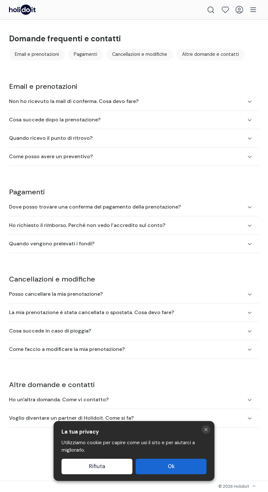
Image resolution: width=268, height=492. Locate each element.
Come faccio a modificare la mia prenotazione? (131, 349)
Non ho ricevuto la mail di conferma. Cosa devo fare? (131, 101)
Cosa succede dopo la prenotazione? (131, 119)
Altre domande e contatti (210, 54)
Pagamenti (85, 54)
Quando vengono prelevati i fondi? (131, 243)
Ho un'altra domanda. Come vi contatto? (131, 399)
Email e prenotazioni (37, 54)
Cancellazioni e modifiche (139, 54)
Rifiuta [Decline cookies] (97, 466)
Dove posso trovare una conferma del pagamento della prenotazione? (131, 206)
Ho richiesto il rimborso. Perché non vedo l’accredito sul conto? (131, 225)
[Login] (239, 9)
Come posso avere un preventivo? (131, 156)
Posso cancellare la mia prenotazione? (131, 294)
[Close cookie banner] (206, 429)
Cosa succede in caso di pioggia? (131, 330)
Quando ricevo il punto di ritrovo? (131, 138)
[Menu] (253, 9)
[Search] (211, 10)
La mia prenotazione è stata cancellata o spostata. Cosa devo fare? (131, 312)
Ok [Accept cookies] (171, 466)
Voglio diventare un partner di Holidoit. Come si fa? (131, 418)
